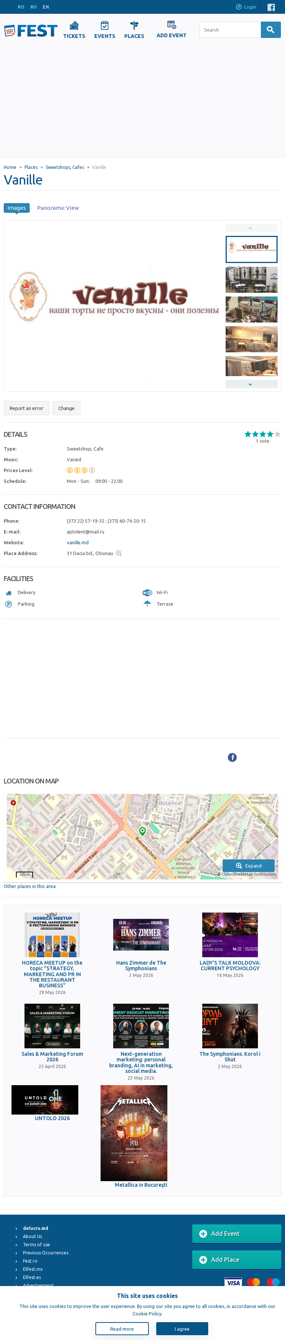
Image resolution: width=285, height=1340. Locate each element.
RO (21, 6)
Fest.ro (30, 1261)
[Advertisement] (142, 101)
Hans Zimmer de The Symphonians (141, 965)
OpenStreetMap (237, 874)
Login (245, 7)
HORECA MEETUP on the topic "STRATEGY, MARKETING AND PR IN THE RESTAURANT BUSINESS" (52, 974)
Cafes (78, 167)
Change (66, 408)
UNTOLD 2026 (52, 1118)
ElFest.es (32, 1277)
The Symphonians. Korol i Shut (230, 1056)
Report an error (26, 408)
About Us (32, 1236)
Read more (122, 1328)
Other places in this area (30, 886)
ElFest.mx (33, 1269)
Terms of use (36, 1244)
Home (10, 167)
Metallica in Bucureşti (141, 1185)
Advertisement (38, 1285)
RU (33, 6)
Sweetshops (58, 167)
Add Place (219, 1260)
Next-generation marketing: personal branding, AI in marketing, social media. (141, 1062)
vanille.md (78, 542)
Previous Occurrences (45, 1252)
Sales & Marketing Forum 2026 (52, 1056)
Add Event (219, 1234)
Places (30, 167)
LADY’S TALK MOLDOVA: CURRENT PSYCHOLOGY (230, 965)
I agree (182, 1328)
